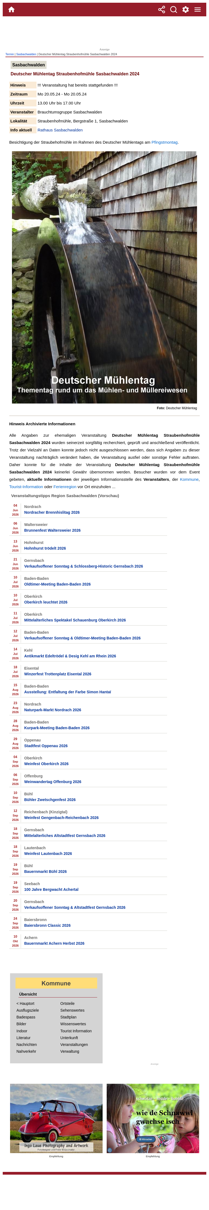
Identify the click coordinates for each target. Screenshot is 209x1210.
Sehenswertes (72, 1010)
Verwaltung (69, 1051)
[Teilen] (162, 10)
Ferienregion (65, 486)
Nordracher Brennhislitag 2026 (52, 512)
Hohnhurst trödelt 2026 (45, 548)
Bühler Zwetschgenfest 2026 (50, 800)
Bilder (21, 1024)
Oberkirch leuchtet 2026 (45, 602)
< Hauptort (26, 1003)
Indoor (22, 1031)
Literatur (23, 1038)
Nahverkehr (26, 1051)
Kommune (189, 479)
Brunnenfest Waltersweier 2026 (52, 530)
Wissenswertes (73, 1024)
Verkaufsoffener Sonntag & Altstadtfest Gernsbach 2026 (74, 907)
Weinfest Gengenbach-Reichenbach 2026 (61, 817)
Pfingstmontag (165, 142)
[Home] (11, 10)
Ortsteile (67, 1003)
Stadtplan (68, 1017)
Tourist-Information (26, 486)
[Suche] (174, 10)
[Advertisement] (104, 31)
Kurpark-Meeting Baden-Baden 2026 (57, 728)
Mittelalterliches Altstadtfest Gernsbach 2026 (64, 835)
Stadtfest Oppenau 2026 (46, 746)
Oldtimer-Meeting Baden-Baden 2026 (57, 584)
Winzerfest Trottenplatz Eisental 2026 (57, 674)
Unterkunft (69, 1038)
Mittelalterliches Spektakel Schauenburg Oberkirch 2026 (75, 620)
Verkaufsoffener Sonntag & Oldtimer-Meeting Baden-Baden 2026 (82, 638)
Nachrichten (27, 1044)
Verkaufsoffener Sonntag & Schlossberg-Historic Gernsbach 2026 (83, 566)
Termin (9, 54)
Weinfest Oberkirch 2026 (46, 764)
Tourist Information (76, 1031)
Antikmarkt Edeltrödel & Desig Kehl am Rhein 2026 (70, 656)
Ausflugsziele (28, 1010)
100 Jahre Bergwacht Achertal (51, 889)
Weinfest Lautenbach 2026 (48, 853)
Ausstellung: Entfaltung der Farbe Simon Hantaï (67, 692)
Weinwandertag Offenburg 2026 (52, 782)
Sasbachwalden (26, 54)
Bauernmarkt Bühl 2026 (45, 871)
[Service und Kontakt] (186, 10)
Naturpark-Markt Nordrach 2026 (52, 710)
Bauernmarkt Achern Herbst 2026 (54, 943)
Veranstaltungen (74, 1044)
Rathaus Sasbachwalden (60, 130)
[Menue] (198, 10)
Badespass (26, 1017)
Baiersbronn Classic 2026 (47, 925)
